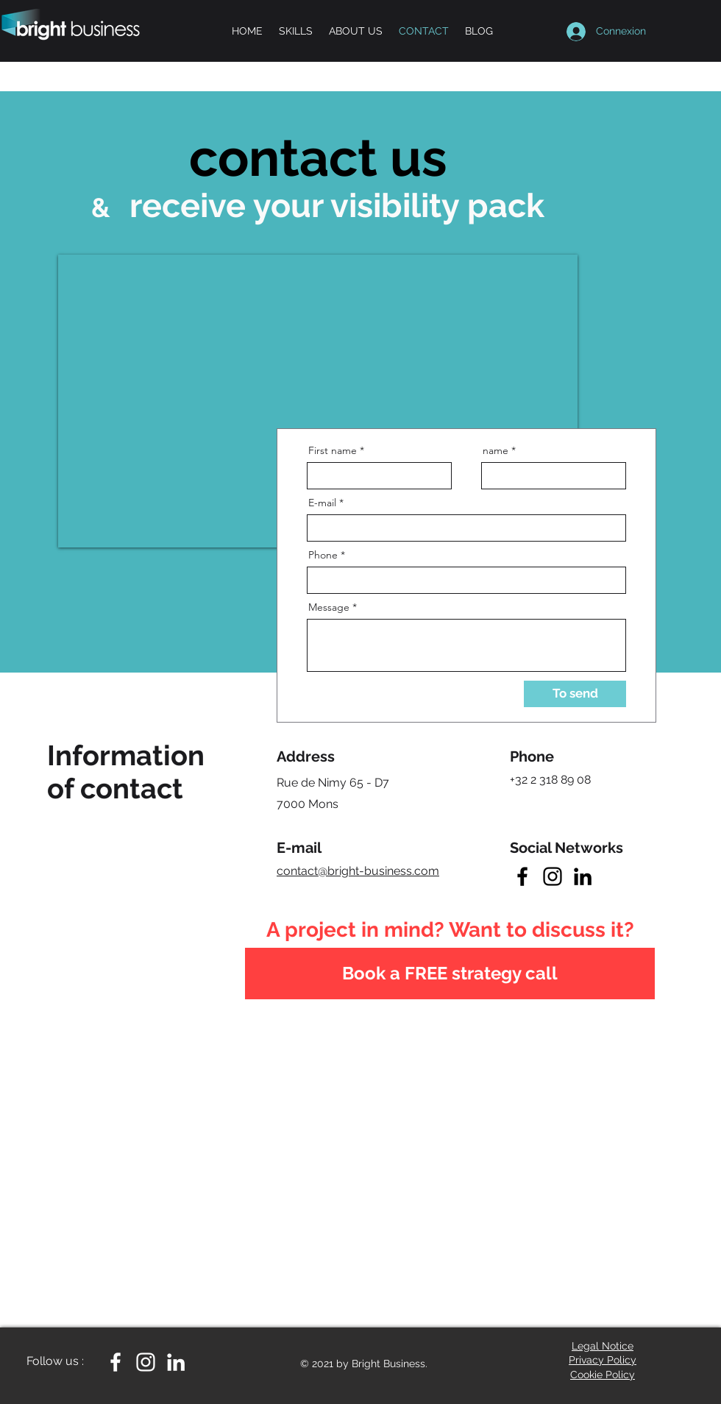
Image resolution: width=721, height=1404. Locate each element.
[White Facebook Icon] (115, 1362)
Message (328, 607)
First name (332, 450)
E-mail (322, 502)
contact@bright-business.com (358, 871)
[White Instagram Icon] (145, 1362)
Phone (323, 555)
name (495, 450)
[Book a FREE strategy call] (450, 973)
